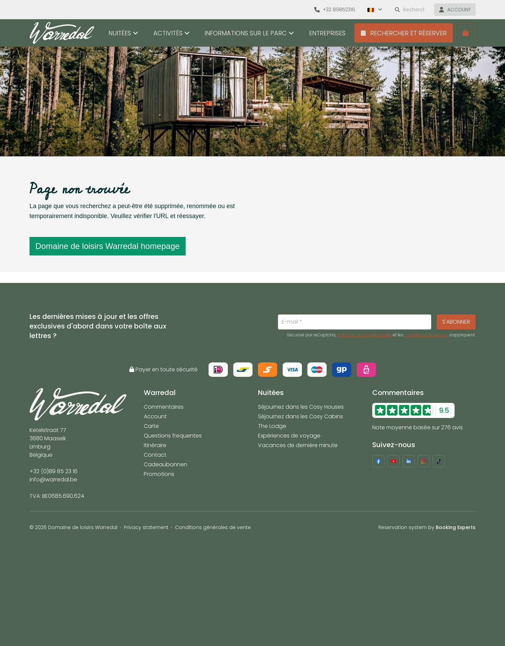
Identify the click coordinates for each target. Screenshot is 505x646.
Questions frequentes (173, 436)
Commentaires (164, 407)
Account (155, 416)
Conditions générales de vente (213, 527)
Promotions (159, 474)
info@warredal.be (53, 479)
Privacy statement (146, 527)
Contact (155, 455)
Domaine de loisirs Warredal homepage (107, 246)
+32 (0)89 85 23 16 (54, 471)
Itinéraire (155, 445)
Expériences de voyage (289, 436)
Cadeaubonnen (165, 464)
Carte (151, 426)
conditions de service (426, 335)
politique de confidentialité (364, 335)
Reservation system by (426, 527)
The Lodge (272, 426)
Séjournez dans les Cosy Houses (301, 407)
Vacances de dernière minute (298, 445)
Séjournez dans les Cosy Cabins (300, 416)
